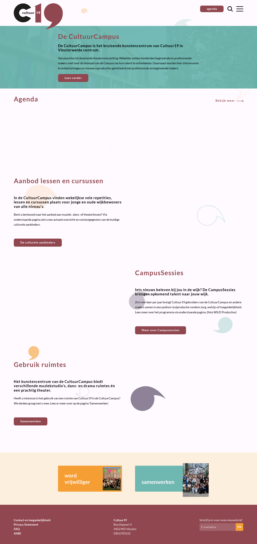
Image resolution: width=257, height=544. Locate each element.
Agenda (128, 99)
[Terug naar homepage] (38, 28)
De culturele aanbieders (37, 242)
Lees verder (73, 78)
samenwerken (170, 479)
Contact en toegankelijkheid (32, 520)
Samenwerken (30, 421)
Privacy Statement (26, 524)
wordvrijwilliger (93, 478)
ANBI (17, 533)
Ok (239, 527)
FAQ (17, 529)
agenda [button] (212, 9)
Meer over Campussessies (160, 330)
